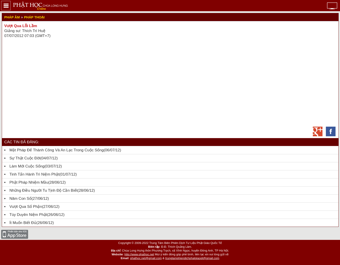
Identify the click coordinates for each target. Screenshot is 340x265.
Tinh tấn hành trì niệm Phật (34, 174)
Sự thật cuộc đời (24, 158)
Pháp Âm (12, 17)
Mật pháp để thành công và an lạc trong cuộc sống (56, 150)
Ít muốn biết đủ (22, 223)
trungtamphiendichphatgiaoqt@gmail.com (192, 258)
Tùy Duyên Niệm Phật (28, 215)
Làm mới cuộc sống (27, 166)
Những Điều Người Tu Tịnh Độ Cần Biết (43, 190)
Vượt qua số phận (25, 206)
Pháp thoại (34, 17)
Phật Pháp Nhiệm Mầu (28, 182)
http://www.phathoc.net (139, 254)
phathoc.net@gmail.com (146, 258)
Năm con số (20, 198)
